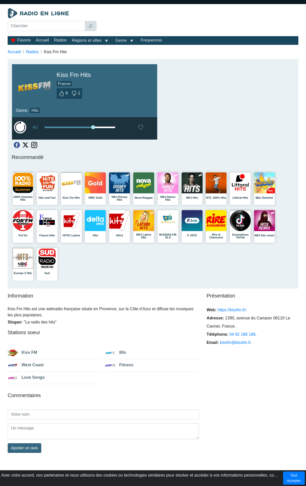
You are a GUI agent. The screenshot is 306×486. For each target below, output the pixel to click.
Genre (121, 40)
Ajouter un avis (24, 448)
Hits (34, 110)
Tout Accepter (294, 478)
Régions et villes (87, 40)
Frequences (151, 40)
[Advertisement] (198, 21)
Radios (60, 40)
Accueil (42, 40)
